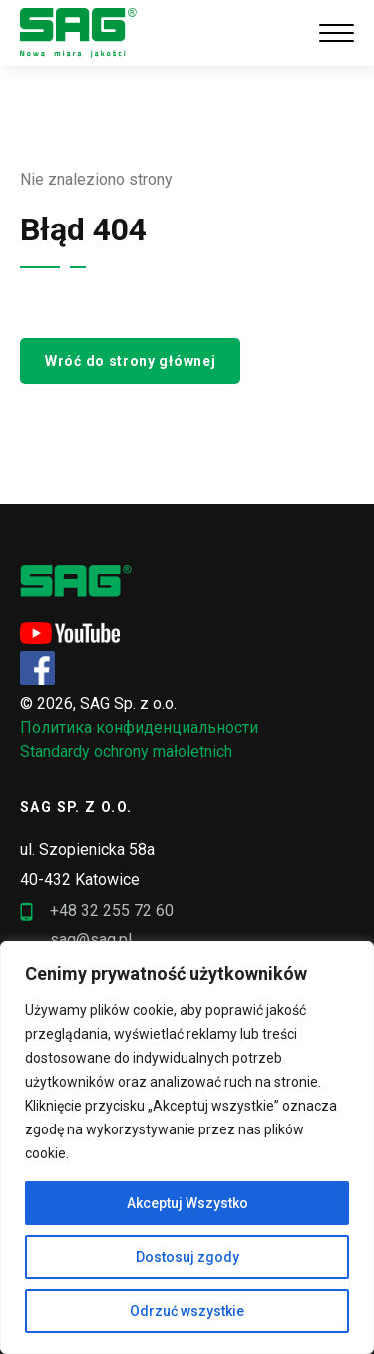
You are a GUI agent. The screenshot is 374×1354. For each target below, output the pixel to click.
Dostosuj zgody (187, 1257)
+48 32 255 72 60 (97, 911)
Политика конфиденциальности (139, 727)
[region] (187, 1147)
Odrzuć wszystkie (187, 1311)
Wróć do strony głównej (130, 361)
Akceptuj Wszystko (187, 1203)
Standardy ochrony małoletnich (126, 751)
